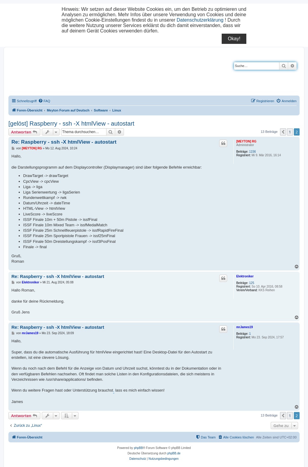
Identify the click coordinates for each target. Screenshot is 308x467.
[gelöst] (18, 123)
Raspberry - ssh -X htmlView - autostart (81, 123)
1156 (252, 151)
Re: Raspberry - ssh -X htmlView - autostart (63, 142)
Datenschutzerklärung (200, 20)
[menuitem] (44, 101)
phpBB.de (173, 453)
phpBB (138, 448)
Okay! (234, 38)
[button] (283, 132)
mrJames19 (244, 327)
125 (251, 283)
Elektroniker (245, 276)
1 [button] (290, 132)
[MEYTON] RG (246, 141)
